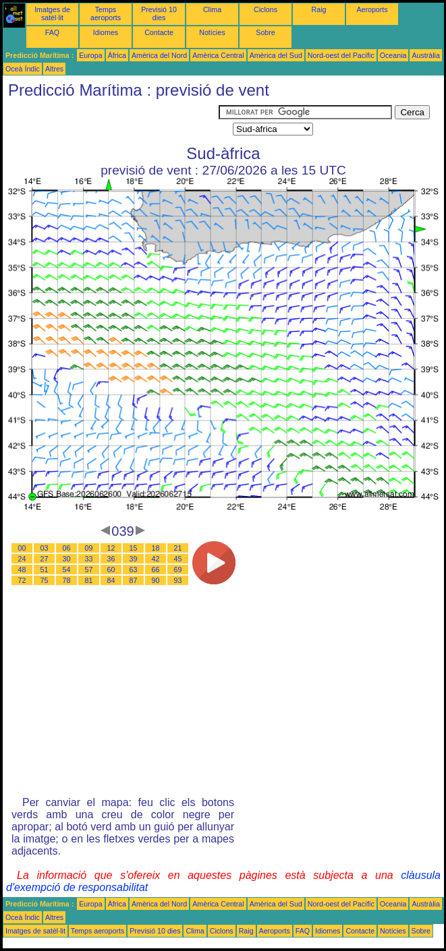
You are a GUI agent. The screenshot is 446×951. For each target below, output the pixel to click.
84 (111, 580)
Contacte (158, 32)
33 (89, 559)
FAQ (52, 32)
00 (22, 548)
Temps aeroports (105, 13)
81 (89, 580)
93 (178, 580)
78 (67, 580)
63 (134, 569)
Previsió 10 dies (159, 13)
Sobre (265, 32)
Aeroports (371, 9)
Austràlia (425, 55)
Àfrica (117, 55)
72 (22, 580)
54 (67, 569)
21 (178, 548)
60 (111, 569)
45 (178, 559)
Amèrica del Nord (159, 55)
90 (156, 580)
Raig (319, 9)
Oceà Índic (22, 69)
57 (89, 569)
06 (67, 548)
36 (111, 559)
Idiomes (105, 32)
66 (156, 569)
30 (67, 559)
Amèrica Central (218, 55)
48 (22, 569)
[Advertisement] (111, 122)
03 (44, 548)
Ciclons (265, 9)
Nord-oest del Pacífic (341, 55)
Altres (54, 69)
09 (89, 548)
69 (178, 569)
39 (134, 559)
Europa (90, 55)
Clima (212, 9)
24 (22, 559)
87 (134, 580)
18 (156, 548)
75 (44, 580)
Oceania (393, 55)
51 (44, 569)
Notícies (212, 32)
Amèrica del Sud (276, 55)
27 (44, 559)
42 (156, 559)
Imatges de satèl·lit (52, 13)
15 (134, 548)
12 (111, 548)
